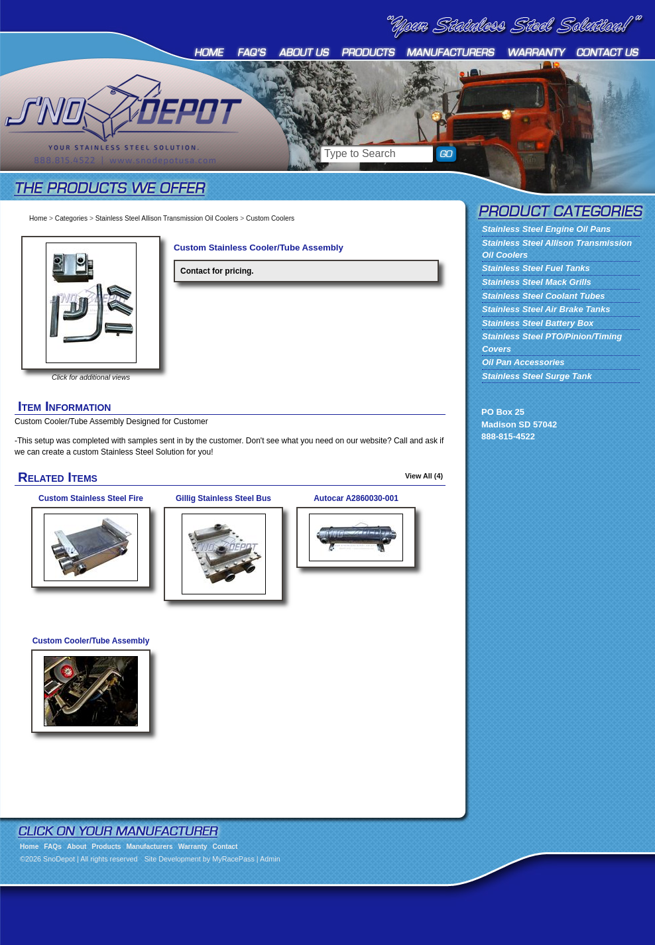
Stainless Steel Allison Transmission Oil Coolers (167, 218)
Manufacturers (452, 52)
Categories (71, 218)
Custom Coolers (270, 218)
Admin (270, 859)
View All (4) (424, 476)
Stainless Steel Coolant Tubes (543, 296)
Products (368, 52)
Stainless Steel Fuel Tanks (536, 268)
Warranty (537, 52)
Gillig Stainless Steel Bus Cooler (223, 503)
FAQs (252, 52)
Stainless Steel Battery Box (537, 323)
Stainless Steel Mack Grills (536, 282)
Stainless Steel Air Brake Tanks (546, 309)
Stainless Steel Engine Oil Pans (546, 229)
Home (210, 52)
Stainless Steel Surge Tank (537, 376)
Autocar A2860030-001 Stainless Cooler (356, 503)
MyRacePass (233, 859)
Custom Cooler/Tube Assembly (91, 640)
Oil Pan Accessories (523, 362)
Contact (608, 52)
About (304, 52)
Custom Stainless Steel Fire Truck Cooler (90, 503)
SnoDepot (139, 139)
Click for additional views (91, 377)
